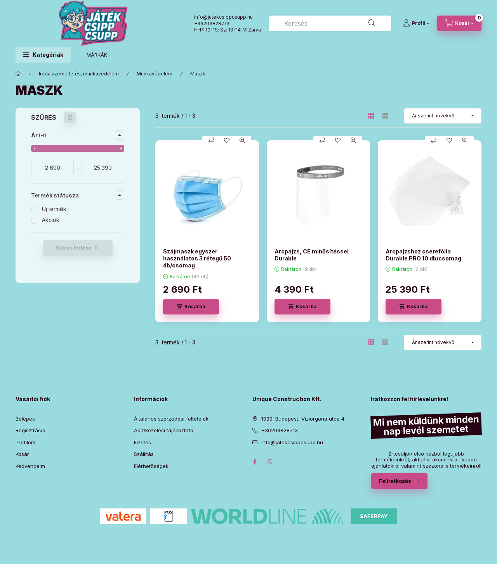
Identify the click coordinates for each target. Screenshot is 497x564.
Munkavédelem (154, 74)
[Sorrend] (442, 116)
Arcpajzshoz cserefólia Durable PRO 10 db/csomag (423, 255)
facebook (254, 462)
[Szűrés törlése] (70, 117)
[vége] (103, 167)
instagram (270, 462)
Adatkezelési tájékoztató (163, 430)
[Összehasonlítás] (211, 140)
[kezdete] (52, 167)
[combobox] (330, 23)
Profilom (25, 442)
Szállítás (144, 454)
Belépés (25, 419)
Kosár (22, 454)
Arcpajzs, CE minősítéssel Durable (312, 255)
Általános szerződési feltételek (171, 419)
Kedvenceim (30, 466)
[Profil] (416, 23)
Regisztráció (30, 430)
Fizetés (142, 442)
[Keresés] (372, 23)
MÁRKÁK (97, 55)
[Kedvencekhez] (227, 140)
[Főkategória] (18, 73)
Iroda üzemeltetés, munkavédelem (79, 74)
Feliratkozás (395, 481)
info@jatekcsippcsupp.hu (292, 442)
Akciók (50, 220)
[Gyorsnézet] (242, 140)
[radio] (385, 116)
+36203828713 (211, 23)
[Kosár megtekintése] (459, 23)
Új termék (54, 209)
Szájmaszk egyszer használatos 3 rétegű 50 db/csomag (197, 258)
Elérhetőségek (151, 466)
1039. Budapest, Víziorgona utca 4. (303, 419)
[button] (43, 55)
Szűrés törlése (73, 248)
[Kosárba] (191, 306)
